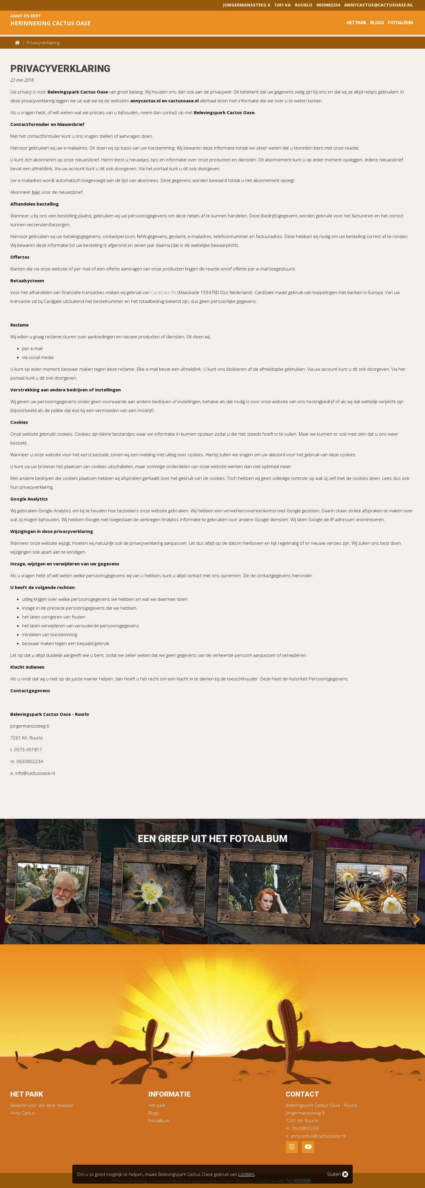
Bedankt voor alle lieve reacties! (42, 1105)
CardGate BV (163, 292)
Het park (356, 22)
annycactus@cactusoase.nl (378, 4)
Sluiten (337, 1174)
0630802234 (328, 4)
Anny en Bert (56, 21)
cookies (246, 1174)
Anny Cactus (22, 1113)
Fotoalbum (400, 22)
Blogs (377, 22)
